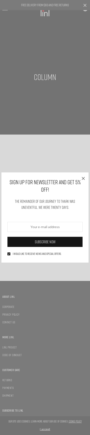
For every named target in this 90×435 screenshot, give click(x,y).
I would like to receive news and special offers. (37, 253)
